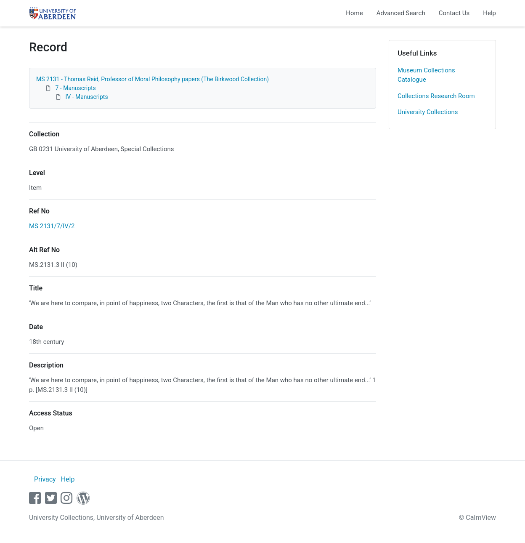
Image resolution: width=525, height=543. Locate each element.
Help (489, 13)
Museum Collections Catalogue (426, 75)
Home (354, 13)
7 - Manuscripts (75, 88)
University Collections (428, 112)
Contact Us (454, 13)
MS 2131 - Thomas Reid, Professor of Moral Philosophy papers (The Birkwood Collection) (152, 79)
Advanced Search (401, 13)
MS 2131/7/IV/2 (52, 226)
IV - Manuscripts (86, 96)
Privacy (45, 479)
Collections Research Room (436, 96)
